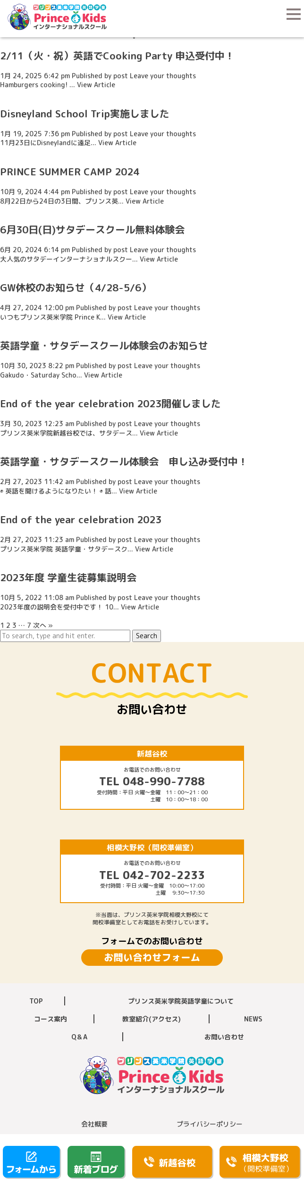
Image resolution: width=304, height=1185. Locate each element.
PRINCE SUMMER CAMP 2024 (69, 172)
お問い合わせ (224, 1036)
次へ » (43, 625)
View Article (96, 84)
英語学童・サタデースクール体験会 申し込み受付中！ (124, 461)
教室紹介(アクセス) (151, 1018)
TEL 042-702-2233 (152, 874)
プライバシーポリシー (210, 1123)
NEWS (253, 1018)
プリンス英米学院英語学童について (181, 1000)
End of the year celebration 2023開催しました (110, 403)
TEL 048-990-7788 (152, 781)
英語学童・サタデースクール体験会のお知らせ (104, 345)
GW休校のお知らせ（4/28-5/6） (75, 287)
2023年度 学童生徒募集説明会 (68, 577)
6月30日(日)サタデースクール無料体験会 (92, 229)
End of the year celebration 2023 (80, 519)
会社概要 (94, 1123)
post (120, 75)
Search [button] (146, 635)
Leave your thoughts (163, 75)
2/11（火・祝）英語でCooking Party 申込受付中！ (117, 56)
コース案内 (50, 1018)
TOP (36, 1000)
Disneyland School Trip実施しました (84, 114)
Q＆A (79, 1036)
